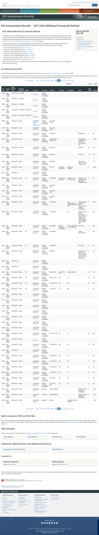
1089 (52, 80)
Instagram (47, 523)
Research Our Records (10, 11)
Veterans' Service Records (30, 11)
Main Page (80, 37)
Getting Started (38, 497)
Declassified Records (40, 504)
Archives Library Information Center (9, 510)
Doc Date (35, 90)
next (69, 80)
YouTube (52, 523)
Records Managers (23, 504)
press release (26, 47)
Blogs (54, 523)
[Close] (97, 521)
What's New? (55, 495)
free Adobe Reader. (19, 479)
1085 (38, 80)
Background (81, 39)
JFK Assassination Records (24, 19)
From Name (70, 90)
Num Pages (90, 89)
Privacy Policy (43, 529)
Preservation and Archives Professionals (25, 501)
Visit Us (69, 11)
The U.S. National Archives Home (20, 4)
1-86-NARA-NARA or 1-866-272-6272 (49, 532)
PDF (34, 94)
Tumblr (49, 523)
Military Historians (23, 499)
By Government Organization (9, 501)
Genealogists (22, 497)
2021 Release (81, 437)
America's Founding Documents (89, 10)
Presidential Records (7, 504)
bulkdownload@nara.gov (72, 422)
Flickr (57, 523)
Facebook (42, 523)
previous (31, 80)
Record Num (8, 89)
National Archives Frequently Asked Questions (41, 500)
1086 (41, 80)
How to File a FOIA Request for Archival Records (41, 511)
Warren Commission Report (85, 41)
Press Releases (57, 449)
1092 (62, 80)
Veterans (21, 506)
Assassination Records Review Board (85, 47)
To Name (61, 90)
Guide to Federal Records (41, 502)
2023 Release (33, 437)
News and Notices (55, 497)
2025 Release (8, 437)
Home (3, 19)
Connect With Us (49, 520)
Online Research (7, 495)
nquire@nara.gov (11, 464)
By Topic (4, 497)
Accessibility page (38, 480)
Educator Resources (49, 11)
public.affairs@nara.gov (61, 464)
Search (94, 5)
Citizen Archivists (76, 2)
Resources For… (23, 495)
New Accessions (54, 499)
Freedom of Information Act (53, 529)
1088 (48, 80)
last (72, 80)
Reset (95, 84)
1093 (66, 80)
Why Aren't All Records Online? (40, 508)
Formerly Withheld (21, 89)
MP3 (34, 390)
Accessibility (37, 529)
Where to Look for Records (41, 506)
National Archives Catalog (8, 503)
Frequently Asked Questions (14, 449)
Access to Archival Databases (6, 507)
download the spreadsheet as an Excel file (56, 73)
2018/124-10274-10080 (36, 124)
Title (79, 90)
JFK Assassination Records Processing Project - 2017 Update (22, 41)
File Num (52, 90)
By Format (4, 499)
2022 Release (57, 437)
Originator (96, 90)
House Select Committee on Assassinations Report (85, 43)
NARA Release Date (13, 89)
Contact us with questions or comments (10, 487)
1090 (55, 80)
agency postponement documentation (35, 433)
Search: (69, 84)
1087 (45, 80)
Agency (27, 90)
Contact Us (94, 2)
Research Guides (40, 495)
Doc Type (44, 90)
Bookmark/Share (86, 2)
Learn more (85, 532)
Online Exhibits (5, 512)
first (27, 80)
